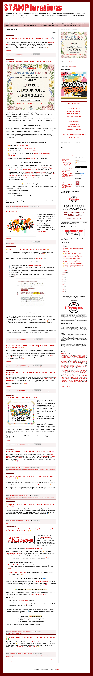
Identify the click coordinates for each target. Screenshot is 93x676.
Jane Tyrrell (77, 362)
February (65, 270)
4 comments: (27, 520)
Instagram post (27, 604)
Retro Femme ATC (40, 469)
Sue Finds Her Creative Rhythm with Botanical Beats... (73, 248)
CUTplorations (82, 356)
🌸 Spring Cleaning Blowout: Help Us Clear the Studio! (29, 62)
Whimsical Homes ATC (45, 391)
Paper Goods (22, 55)
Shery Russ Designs (73, 369)
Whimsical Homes (11, 380)
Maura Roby (63, 365)
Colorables (67, 360)
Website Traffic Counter (65, 386)
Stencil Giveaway (80, 23)
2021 (63, 279)
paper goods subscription (29, 55)
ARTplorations (11, 633)
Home (6, 23)
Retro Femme (44, 456)
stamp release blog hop (76, 381)
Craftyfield (72, 360)
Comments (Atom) (14, 661)
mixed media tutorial (76, 377)
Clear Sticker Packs (31, 178)
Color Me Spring (48, 378)
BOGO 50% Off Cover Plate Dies (49, 25)
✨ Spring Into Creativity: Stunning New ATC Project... (73, 263)
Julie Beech (84, 362)
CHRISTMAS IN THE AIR (73, 103)
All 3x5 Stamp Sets (22, 145)
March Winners (11, 212)
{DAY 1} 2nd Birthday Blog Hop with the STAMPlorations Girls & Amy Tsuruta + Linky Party (67, 175)
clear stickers (66, 375)
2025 (63, 274)
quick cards (70, 380)
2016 (63, 288)
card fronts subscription (19, 340)
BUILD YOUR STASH (74, 137)
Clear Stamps (31, 158)
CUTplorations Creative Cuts (66, 357)
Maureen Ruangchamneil (71, 365)
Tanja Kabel (83, 370)
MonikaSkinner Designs (64, 366)
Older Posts (53, 659)
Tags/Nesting (46, 153)
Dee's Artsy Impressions (80, 360)
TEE (30, 616)
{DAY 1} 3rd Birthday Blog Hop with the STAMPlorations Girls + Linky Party (67, 170)
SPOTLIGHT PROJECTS (74, 119)
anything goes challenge (67, 374)
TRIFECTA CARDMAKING (74, 132)
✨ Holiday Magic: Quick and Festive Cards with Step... (73, 266)
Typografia (78, 372)
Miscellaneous (12, 155)
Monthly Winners (53, 23)
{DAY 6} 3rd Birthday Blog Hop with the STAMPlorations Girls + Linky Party (67, 186)
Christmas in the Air (79, 358)
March (64, 268)
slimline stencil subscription (47, 340)
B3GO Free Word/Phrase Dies (28, 25)
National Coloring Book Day (81, 366)
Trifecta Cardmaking (70, 372)
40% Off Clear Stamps (11, 25)
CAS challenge (64, 356)
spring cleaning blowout (13, 208)
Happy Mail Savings (66, 23)
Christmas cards (28, 655)
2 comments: (26, 467)
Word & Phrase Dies (29, 148)
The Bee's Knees (64, 371)
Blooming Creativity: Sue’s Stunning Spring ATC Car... (73, 260)
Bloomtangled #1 (29, 172)
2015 (63, 289)
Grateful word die (15, 169)
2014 (63, 291)
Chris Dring (63, 358)
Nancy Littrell (71, 366)
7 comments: (27, 241)
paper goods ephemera (40, 655)
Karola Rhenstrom (64, 363)
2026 (63, 245)
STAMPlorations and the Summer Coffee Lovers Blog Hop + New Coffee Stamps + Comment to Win (67, 156)
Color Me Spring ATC (18, 391)
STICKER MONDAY (74, 124)
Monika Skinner (80, 365)
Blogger (57, 669)
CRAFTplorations (74, 356)
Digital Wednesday (73, 361)
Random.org (42, 231)
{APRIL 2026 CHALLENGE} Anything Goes (21, 397)
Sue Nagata (51, 41)
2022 (63, 277)
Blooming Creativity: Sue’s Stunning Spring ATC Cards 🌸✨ (31, 452)
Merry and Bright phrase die (30, 169)
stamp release (64, 381)
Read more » (8, 50)
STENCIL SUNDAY (74, 121)
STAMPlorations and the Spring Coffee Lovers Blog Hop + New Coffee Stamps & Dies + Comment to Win (67, 164)
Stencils (25, 151)
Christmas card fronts (21, 655)
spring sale (20, 208)
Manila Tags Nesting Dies (29, 175)
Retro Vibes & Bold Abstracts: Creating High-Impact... (73, 255)
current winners (12, 243)
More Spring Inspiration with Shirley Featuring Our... (73, 261)
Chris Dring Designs (70, 358)
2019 (63, 283)
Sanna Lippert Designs (81, 367)
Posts (77, 160)
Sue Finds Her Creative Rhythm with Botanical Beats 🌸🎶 (30, 38)
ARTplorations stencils (18, 633)
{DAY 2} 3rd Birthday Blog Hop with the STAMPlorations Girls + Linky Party (67, 180)
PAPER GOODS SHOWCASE (74, 116)
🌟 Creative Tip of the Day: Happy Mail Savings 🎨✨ (28, 249)
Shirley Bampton (47, 497)
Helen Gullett (65, 362)
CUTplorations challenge (80, 357)
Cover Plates (38, 153)
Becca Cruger (69, 355)
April (64, 246)
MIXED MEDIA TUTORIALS (74, 113)
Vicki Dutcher (84, 372)
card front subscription (13, 655)
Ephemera (23, 366)
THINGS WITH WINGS (74, 126)
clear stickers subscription (28, 340)
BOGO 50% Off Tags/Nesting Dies (70, 25)
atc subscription (12, 340)
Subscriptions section (35, 265)
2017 (63, 286)
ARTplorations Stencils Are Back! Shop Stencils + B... (73, 265)
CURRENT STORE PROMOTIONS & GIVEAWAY (74, 134)
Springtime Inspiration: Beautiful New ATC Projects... (73, 256)
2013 (63, 293)
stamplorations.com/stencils (33, 548)
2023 (63, 276)
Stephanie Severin (20, 352)
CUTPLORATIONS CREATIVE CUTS (74, 106)
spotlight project (78, 380)
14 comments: (28, 631)
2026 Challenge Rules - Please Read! (21, 23)
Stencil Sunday (67, 370)
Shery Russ (63, 369)
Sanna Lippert (72, 367)
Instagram (72, 62)
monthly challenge (12, 445)
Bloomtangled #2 (40, 172)
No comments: (26, 206)
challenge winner (83, 374)
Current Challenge (40, 23)
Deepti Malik (64, 361)
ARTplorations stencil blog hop (76, 353)
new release (75, 378)
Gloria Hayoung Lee (83, 361)
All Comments (79, 162)
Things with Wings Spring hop (75, 371)
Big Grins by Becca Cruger (80, 355)
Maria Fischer (81, 363)
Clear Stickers (34, 151)
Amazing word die (38, 168)
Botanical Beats (12, 55)
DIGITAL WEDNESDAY (74, 108)
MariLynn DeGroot (72, 363)
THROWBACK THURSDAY (74, 129)
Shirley (13, 480)
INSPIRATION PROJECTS (74, 111)
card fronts (11, 366)
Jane (51, 508)
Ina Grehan (25, 391)
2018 (63, 284)
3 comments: (28, 390)
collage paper (17, 55)
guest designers (75, 375)
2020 (63, 281)
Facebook (72, 66)
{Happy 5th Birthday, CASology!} (66, 160)
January (64, 272)
